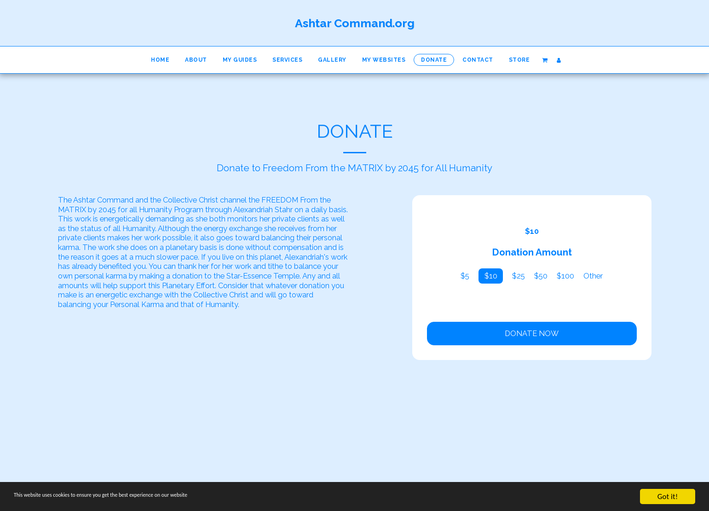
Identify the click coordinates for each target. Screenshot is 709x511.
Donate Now (532, 333)
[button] (544, 60)
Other (593, 275)
